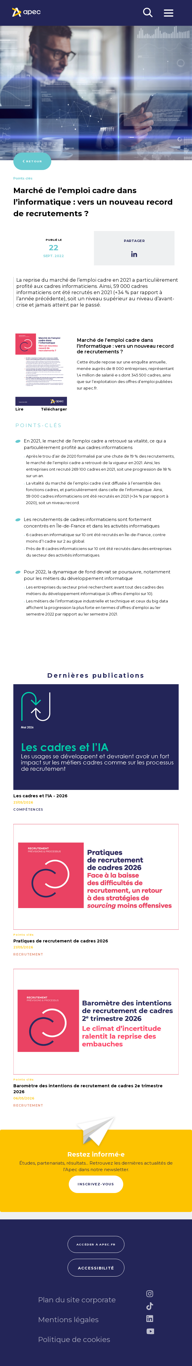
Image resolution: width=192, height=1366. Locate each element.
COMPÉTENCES (28, 809)
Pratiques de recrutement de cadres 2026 (60, 941)
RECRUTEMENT (28, 954)
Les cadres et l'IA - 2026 (40, 795)
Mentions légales (68, 1319)
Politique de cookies (74, 1339)
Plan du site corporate (77, 1299)
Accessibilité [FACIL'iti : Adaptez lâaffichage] (96, 1268)
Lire (19, 409)
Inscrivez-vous (96, 1184)
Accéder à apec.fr (96, 1244)
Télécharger (54, 409)
